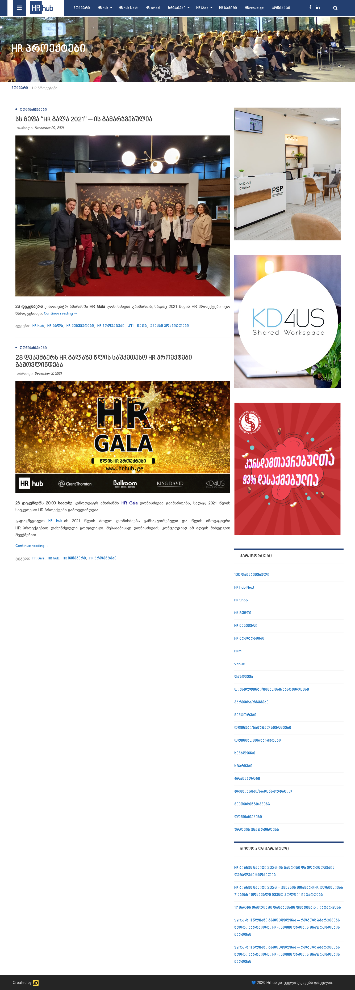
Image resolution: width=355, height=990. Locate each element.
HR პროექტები (110, 326)
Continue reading (61, 313)
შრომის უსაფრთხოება (256, 829)
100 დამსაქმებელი (251, 574)
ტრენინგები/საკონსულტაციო (263, 791)
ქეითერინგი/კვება (252, 804)
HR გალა (55, 326)
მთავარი (81, 8)
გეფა (142, 326)
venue (239, 664)
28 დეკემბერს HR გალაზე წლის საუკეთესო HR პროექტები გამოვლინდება (103, 361)
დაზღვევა (243, 676)
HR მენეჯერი (74, 558)
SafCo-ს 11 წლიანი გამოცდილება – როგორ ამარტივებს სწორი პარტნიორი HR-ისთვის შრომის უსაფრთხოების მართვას (287, 927)
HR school (153, 8)
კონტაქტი (281, 8)
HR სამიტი (228, 8)
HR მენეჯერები (80, 326)
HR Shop (202, 8)
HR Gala (38, 558)
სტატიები (177, 8)
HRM (237, 651)
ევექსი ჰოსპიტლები (169, 326)
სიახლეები (244, 753)
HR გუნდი (242, 613)
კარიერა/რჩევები (251, 702)
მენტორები (245, 715)
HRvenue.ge (254, 8)
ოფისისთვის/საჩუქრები (257, 740)
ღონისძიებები (33, 110)
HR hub (103, 8)
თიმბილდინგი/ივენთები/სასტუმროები (271, 689)
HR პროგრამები (249, 638)
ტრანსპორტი (247, 778)
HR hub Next (128, 8)
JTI (130, 326)
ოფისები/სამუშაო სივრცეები (262, 727)
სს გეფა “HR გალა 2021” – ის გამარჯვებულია (83, 120)
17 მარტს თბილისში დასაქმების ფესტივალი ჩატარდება (287, 907)
